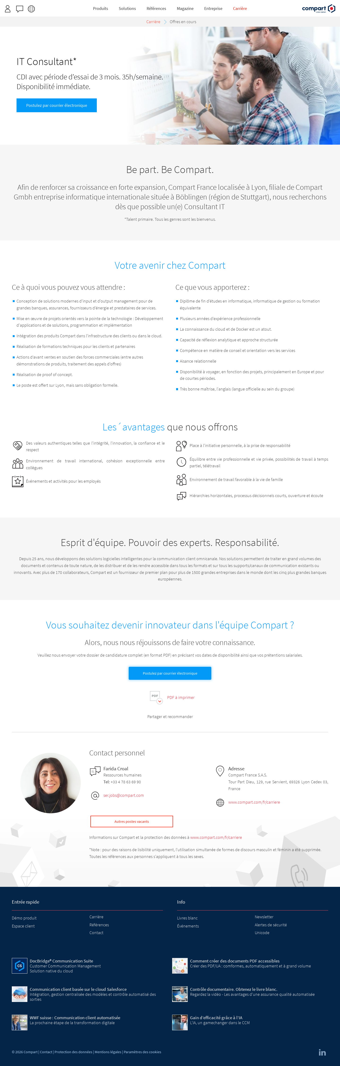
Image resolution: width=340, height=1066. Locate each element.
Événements (188, 926)
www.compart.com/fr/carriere (254, 802)
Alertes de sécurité (271, 924)
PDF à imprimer (181, 697)
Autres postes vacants (132, 821)
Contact (96, 932)
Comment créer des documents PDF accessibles (235, 961)
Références (99, 924)
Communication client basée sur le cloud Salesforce (78, 989)
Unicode (262, 932)
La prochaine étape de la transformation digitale (72, 1022)
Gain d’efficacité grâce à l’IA (216, 1017)
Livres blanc (187, 918)
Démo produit (24, 918)
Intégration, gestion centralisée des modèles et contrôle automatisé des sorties (93, 997)
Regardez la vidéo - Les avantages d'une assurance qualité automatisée (252, 994)
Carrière (96, 916)
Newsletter (264, 916)
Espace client (23, 926)
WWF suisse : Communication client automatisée (75, 1017)
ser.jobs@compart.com (123, 795)
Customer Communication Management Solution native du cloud (65, 968)
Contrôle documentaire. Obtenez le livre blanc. (233, 989)
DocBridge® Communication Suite (61, 961)
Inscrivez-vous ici (186, 5)
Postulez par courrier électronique (56, 105)
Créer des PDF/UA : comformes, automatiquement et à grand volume (250, 966)
